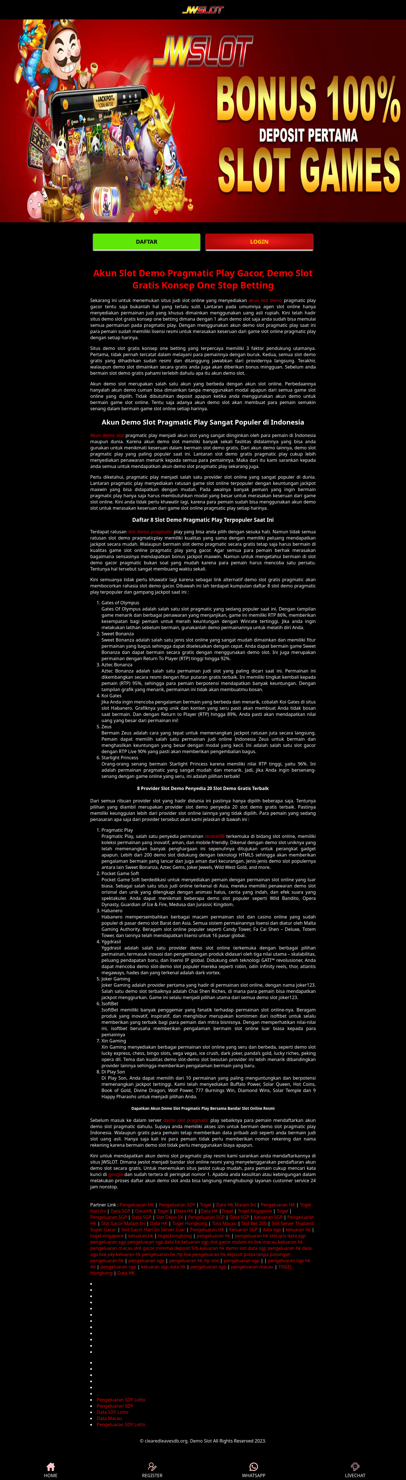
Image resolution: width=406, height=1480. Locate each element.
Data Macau (109, 1418)
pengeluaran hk (213, 1236)
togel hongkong (175, 1236)
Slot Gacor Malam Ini (123, 1223)
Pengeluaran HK (137, 1205)
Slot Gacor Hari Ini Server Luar (153, 1229)
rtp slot (211, 1260)
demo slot (236, 1248)
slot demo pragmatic (150, 532)
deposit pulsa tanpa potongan (258, 1254)
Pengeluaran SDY (177, 1205)
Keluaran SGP (268, 1217)
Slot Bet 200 (253, 1223)
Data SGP (120, 1211)
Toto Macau (224, 1223)
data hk (172, 1242)
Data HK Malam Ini (236, 1205)
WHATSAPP (253, 1471)
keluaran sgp (195, 1242)
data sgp (271, 1229)
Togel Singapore (255, 1211)
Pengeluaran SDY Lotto (121, 1400)
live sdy (107, 1254)
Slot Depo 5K (169, 1217)
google (115, 1174)
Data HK (143, 1211)
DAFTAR (146, 241)
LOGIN (259, 241)
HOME (51, 1471)
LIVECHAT (355, 1471)
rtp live (183, 1254)
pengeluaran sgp (108, 1242)
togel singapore (106, 1236)
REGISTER (152, 1471)
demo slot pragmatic (186, 1120)
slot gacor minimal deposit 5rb (166, 1248)
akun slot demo (265, 300)
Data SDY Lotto (112, 1412)
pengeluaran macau (111, 1248)
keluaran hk (298, 1229)
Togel (205, 1205)
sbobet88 (215, 836)
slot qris (278, 1236)
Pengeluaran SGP (108, 1217)
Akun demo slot (107, 435)
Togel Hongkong (189, 1223)
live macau (265, 1242)
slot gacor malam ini (231, 1242)
